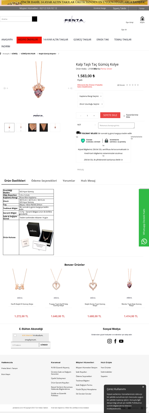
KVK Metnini (27, 329)
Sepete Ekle (110, 115)
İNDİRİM (5, 46)
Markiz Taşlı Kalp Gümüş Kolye (132, 304)
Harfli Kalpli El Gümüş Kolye (22, 304)
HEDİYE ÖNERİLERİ (28, 39)
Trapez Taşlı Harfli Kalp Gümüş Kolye (58, 304)
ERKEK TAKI (103, 39)
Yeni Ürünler (106, 362)
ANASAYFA (7, 39)
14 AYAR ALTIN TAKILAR (55, 39)
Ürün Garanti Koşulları (60, 377)
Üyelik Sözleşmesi (58, 372)
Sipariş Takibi (119, 8)
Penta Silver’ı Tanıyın (9, 362)
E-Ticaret (65, 409)
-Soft (59, 409)
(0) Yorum (121, 85)
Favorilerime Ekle (132, 115)
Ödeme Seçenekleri (84, 370)
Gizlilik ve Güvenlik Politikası (58, 388)
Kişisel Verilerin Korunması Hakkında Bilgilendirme (62, 382)
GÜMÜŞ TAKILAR (82, 39)
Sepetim (104, 370)
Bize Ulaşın (5, 368)
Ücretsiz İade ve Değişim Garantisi (61, 367)
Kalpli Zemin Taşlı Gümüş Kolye (95, 304)
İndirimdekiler (106, 366)
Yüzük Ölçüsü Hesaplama (86, 383)
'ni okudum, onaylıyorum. (28, 331)
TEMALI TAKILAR (122, 39)
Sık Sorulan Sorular (83, 388)
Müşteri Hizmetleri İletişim (86, 362)
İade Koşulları (81, 366)
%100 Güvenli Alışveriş (60, 362)
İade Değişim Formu (84, 379)
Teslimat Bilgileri (82, 375)
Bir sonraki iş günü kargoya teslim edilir (106, 133)
